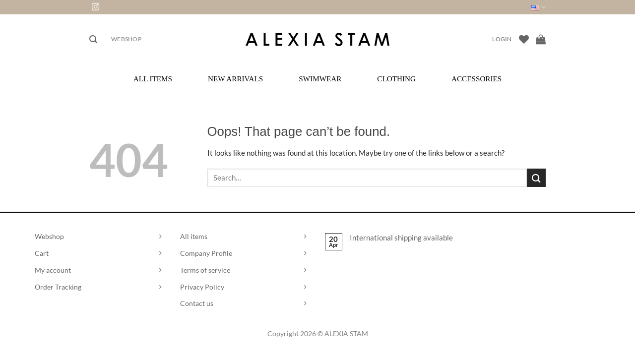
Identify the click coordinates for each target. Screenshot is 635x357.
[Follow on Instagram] (95, 7)
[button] (93, 39)
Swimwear (320, 78)
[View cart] (541, 39)
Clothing (396, 78)
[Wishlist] (524, 39)
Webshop (126, 39)
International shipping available (401, 237)
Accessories (476, 78)
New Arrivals (235, 78)
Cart (42, 253)
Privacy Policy (202, 287)
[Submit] (536, 178)
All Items (152, 78)
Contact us (196, 303)
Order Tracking (58, 287)
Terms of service (205, 270)
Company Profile (206, 253)
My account (53, 270)
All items (193, 236)
